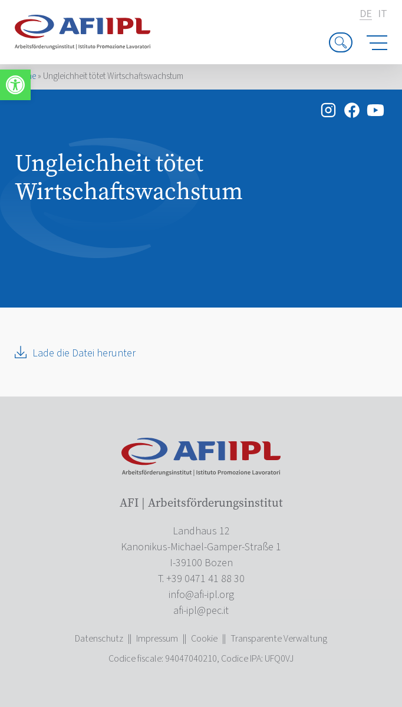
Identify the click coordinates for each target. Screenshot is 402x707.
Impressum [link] (157, 638)
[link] (15, 85)
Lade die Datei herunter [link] (84, 353)
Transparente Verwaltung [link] (278, 638)
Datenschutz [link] (99, 638)
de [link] (366, 14)
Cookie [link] (204, 638)
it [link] (382, 14)
